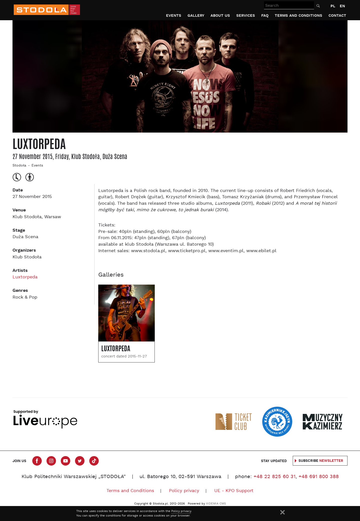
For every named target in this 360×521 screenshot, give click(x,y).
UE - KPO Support (234, 491)
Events (173, 15)
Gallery (196, 15)
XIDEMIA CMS (216, 504)
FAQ (264, 15)
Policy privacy (184, 491)
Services (245, 15)
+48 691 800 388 (318, 476)
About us (220, 15)
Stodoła (19, 165)
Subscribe (320, 461)
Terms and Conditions (298, 15)
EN (342, 6)
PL (332, 6)
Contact (337, 15)
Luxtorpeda (25, 277)
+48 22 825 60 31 (275, 476)
